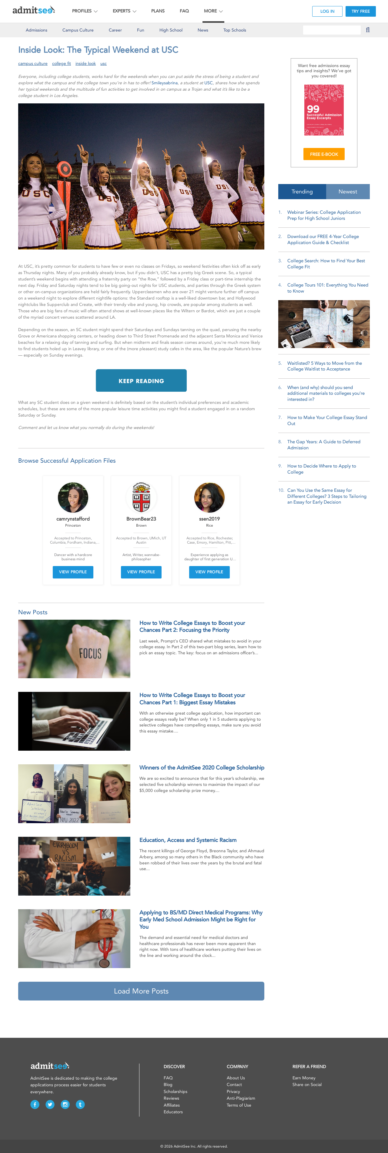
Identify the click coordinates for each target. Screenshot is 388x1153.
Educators (173, 1111)
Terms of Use (239, 1105)
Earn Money (304, 1078)
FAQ (184, 11)
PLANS (158, 11)
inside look (85, 63)
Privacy (233, 1091)
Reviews (171, 1098)
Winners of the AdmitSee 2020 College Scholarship (201, 767)
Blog (168, 1084)
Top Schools (234, 30)
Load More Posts (141, 991)
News (203, 30)
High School (170, 30)
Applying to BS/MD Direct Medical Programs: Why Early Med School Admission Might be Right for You (201, 919)
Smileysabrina (165, 82)
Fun (140, 30)
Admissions (36, 30)
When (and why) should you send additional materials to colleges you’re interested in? (326, 393)
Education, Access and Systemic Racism (187, 840)
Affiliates (172, 1105)
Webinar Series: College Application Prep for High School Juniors (324, 215)
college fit (61, 63)
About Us (236, 1078)
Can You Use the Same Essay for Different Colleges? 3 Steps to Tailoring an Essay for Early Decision (326, 496)
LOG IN (327, 11)
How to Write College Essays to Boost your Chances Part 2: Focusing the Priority (192, 626)
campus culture (33, 63)
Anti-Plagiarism (241, 1098)
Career (115, 30)
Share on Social (307, 1084)
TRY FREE (361, 11)
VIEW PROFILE (73, 572)
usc (103, 63)
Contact (234, 1084)
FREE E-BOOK (324, 154)
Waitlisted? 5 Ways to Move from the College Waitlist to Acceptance (324, 366)
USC (208, 82)
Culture (78, 30)
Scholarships (175, 1091)
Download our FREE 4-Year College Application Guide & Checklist (323, 239)
